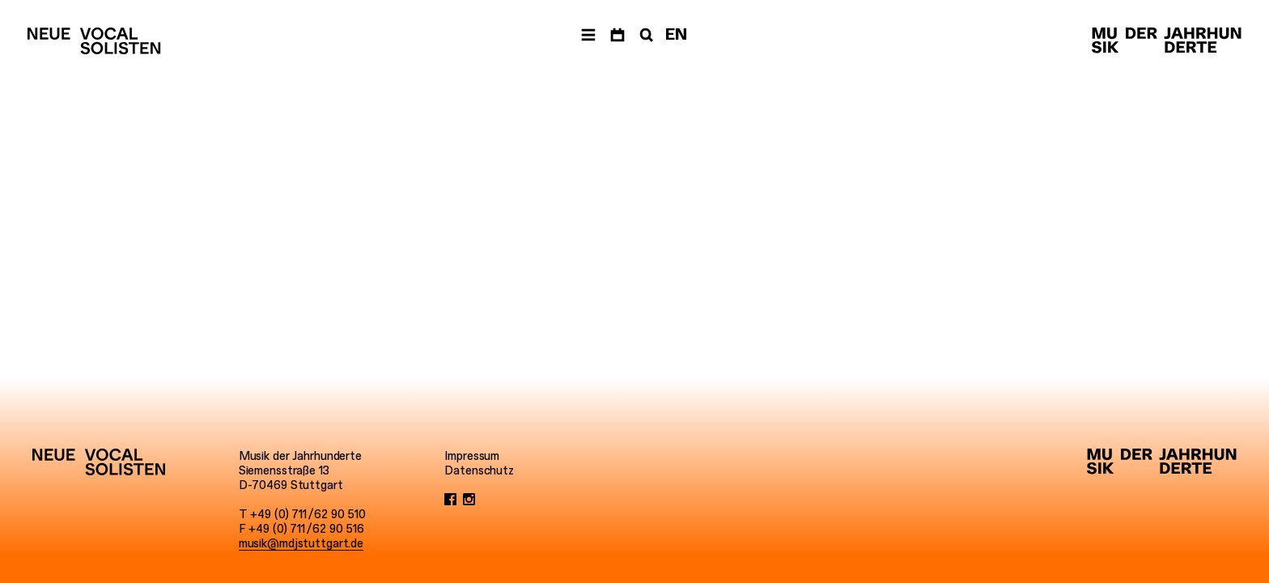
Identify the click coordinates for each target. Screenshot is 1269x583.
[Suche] (645, 35)
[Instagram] (469, 499)
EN (676, 34)
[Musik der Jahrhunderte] (1166, 41)
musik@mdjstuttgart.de (301, 543)
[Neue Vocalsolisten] (94, 41)
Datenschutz (479, 470)
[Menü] (588, 35)
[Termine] (617, 35)
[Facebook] (450, 499)
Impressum (471, 456)
